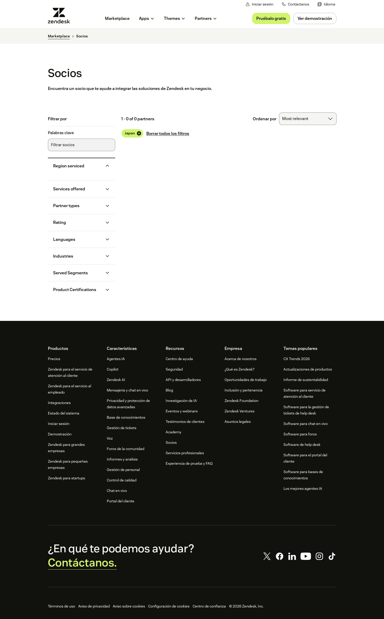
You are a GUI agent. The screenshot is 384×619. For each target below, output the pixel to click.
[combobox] (308, 118)
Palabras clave (61, 132)
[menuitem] (326, 4)
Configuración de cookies (169, 606)
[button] (77, 166)
